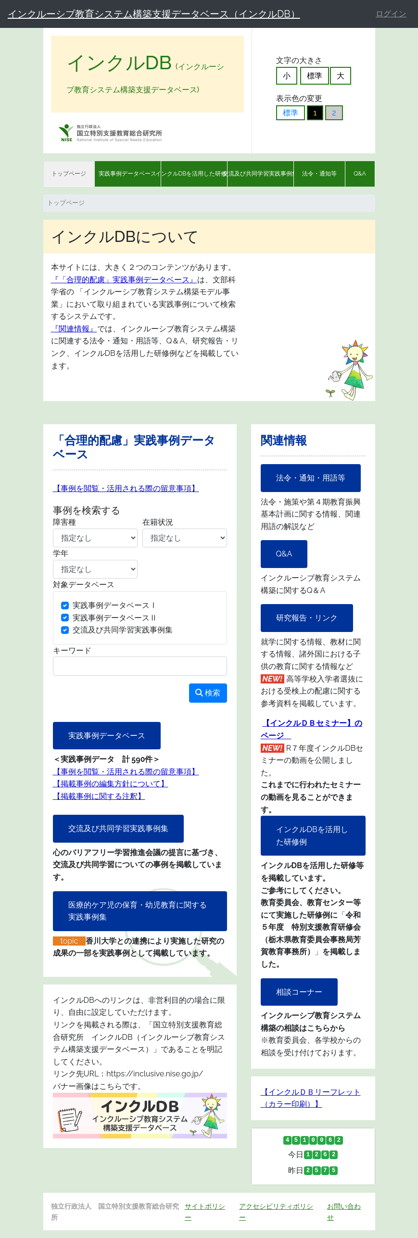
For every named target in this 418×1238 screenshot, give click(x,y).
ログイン (391, 13)
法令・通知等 (319, 173)
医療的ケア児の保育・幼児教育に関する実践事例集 (137, 911)
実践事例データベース (127, 173)
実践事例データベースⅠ (115, 605)
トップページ (68, 173)
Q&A (360, 173)
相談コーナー (299, 992)
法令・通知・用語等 (310, 477)
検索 (207, 692)
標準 (314, 75)
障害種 (64, 522)
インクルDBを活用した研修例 (194, 173)
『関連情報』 (74, 328)
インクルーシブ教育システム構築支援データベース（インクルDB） (154, 14)
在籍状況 (157, 522)
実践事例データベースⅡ (115, 617)
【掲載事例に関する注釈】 (99, 796)
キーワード (72, 650)
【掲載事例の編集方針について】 (110, 783)
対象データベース (83, 584)
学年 (60, 553)
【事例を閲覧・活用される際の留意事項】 (126, 488)
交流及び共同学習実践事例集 (260, 173)
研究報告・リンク (307, 617)
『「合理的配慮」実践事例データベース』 (124, 279)
